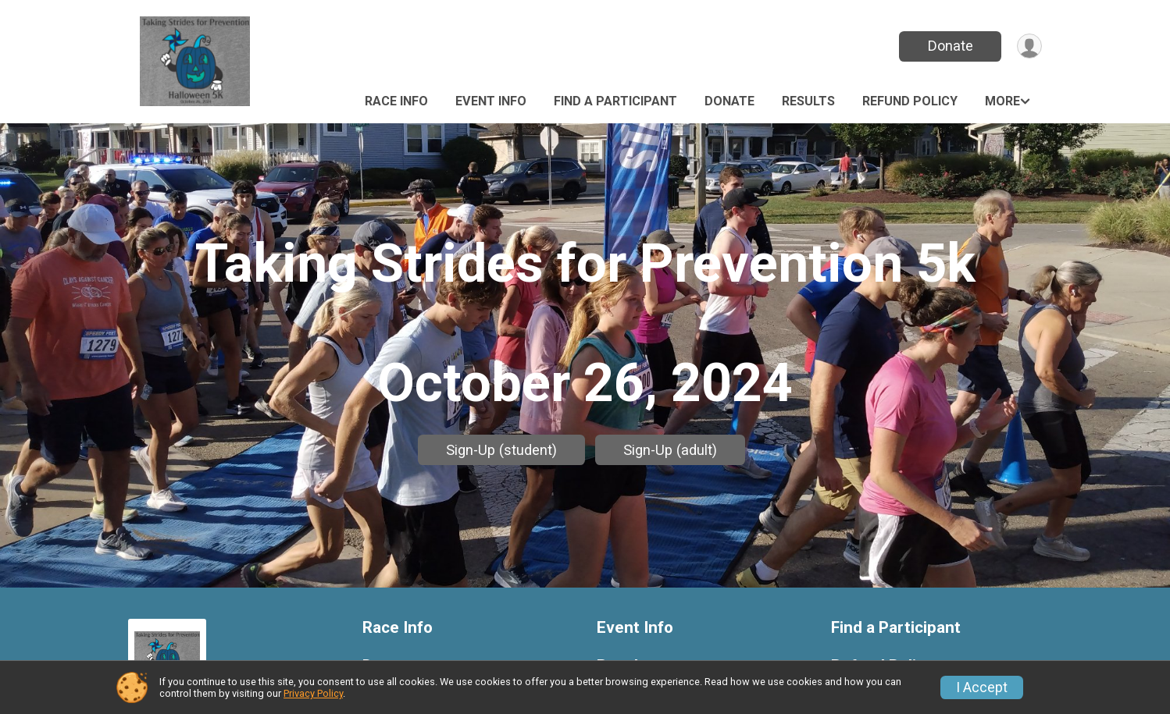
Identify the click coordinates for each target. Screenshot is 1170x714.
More (1002, 101)
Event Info (490, 101)
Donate (946, 45)
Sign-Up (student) (501, 450)
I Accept (982, 687)
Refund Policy (910, 101)
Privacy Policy (313, 693)
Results (808, 101)
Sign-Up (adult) (670, 450)
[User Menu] (1027, 46)
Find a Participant (615, 101)
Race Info (396, 101)
